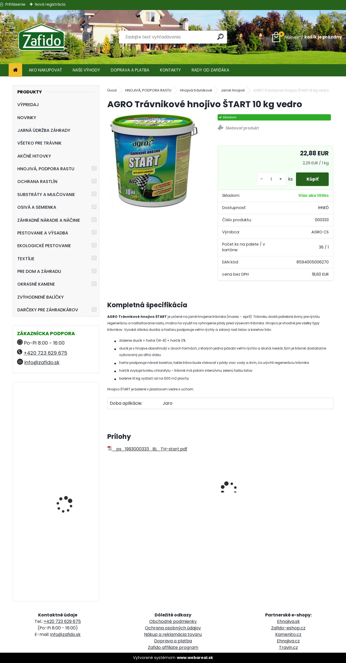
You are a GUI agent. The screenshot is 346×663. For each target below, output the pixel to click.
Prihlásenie (15, 4)
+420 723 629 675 (45, 353)
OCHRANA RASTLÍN (37, 181)
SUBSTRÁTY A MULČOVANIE (46, 194)
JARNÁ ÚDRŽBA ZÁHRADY (43, 130)
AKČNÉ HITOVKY (34, 156)
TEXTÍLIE (25, 259)
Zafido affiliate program (173, 647)
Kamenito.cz (288, 634)
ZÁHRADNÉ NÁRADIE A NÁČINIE (48, 220)
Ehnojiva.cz (288, 641)
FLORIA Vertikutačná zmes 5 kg (67, 410)
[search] (221, 37)
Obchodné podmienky (173, 621)
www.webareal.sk (195, 657)
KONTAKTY (170, 70)
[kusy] (270, 179)
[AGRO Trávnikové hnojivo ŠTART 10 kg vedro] (153, 160)
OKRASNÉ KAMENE (36, 284)
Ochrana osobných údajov (173, 628)
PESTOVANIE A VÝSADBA (42, 233)
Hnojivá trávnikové (196, 90)
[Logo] (41, 37)
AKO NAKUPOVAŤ (45, 70)
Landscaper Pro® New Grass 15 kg (68, 552)
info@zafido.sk (41, 362)
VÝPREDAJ (28, 105)
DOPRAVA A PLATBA (130, 70)
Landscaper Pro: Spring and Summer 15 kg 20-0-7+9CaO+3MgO (70, 492)
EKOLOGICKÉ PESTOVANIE (44, 246)
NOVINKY (26, 118)
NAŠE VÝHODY (86, 70)
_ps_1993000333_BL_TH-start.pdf (147, 449)
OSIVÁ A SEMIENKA (36, 207)
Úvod (112, 90)
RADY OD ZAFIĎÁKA (210, 70)
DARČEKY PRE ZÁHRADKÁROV (47, 310)
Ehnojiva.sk (288, 621)
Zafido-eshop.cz (288, 628)
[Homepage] (15, 70)
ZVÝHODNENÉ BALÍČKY (40, 297)
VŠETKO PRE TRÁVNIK (39, 143)
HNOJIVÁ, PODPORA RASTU (45, 169)
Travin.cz (288, 647)
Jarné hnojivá (233, 90)
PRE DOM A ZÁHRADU (39, 271)
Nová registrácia (50, 4)
